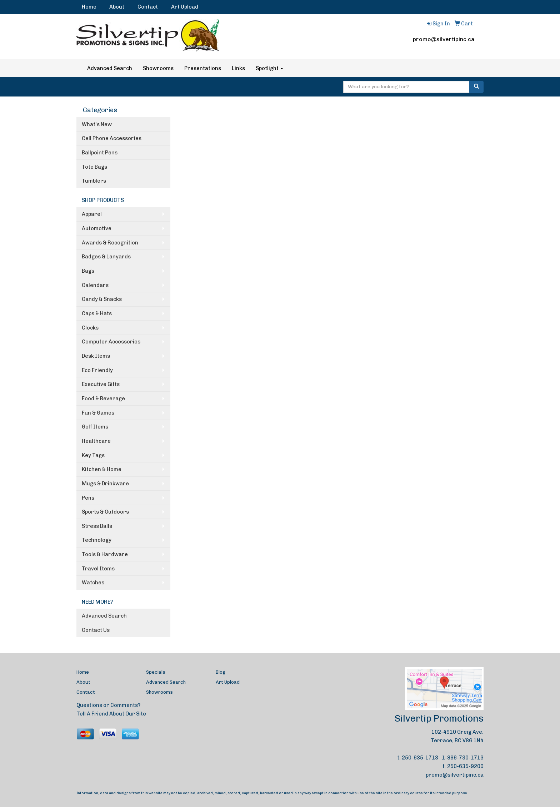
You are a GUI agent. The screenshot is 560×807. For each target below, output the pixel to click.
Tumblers (94, 181)
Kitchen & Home (101, 469)
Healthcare (96, 441)
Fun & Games (98, 413)
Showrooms (158, 68)
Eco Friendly (97, 370)
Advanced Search (109, 68)
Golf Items (95, 427)
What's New (97, 124)
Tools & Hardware (105, 554)
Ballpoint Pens (100, 152)
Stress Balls (97, 526)
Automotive (96, 228)
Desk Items (96, 356)
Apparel (92, 214)
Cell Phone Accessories (111, 138)
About (116, 7)
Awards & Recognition (110, 242)
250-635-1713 (420, 757)
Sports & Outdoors (105, 512)
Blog (220, 672)
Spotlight (269, 68)
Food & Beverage (103, 398)
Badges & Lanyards (106, 256)
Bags (88, 271)
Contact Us (96, 630)
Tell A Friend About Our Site (111, 714)
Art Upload (184, 7)
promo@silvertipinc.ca (444, 39)
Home (89, 7)
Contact (148, 7)
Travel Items (98, 568)
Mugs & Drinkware (105, 483)
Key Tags (93, 455)
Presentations (202, 68)
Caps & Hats (97, 313)
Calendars (95, 285)
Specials (155, 672)
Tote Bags (94, 167)
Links (238, 68)
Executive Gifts (101, 384)
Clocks (90, 328)
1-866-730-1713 (463, 757)
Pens (88, 498)
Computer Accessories (111, 341)
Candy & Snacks (102, 299)
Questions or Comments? (108, 705)
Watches (93, 582)
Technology (96, 540)
